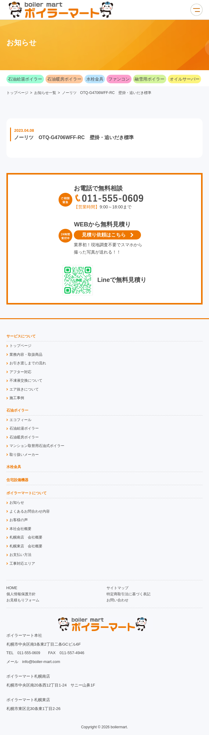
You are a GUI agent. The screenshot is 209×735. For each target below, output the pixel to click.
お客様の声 (18, 520)
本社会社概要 (20, 529)
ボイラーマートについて (26, 493)
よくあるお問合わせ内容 (29, 511)
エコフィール (20, 420)
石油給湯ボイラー (25, 79)
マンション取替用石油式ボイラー (36, 446)
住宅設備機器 (17, 480)
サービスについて (21, 336)
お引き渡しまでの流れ (27, 363)
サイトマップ (117, 588)
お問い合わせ (117, 600)
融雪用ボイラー (149, 79)
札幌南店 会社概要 (25, 537)
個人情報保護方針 (21, 594)
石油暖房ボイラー (64, 79)
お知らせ (16, 502)
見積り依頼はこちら (104, 234)
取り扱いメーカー (24, 454)
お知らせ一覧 (45, 93)
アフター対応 (20, 372)
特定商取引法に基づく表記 (128, 594)
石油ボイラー (17, 411)
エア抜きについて (24, 389)
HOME (11, 588)
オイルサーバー (185, 79)
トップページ (17, 93)
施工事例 (16, 398)
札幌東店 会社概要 (25, 546)
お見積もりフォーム (22, 600)
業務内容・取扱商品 (25, 354)
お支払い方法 (20, 555)
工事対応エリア (22, 563)
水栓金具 (94, 79)
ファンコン (119, 79)
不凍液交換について (25, 380)
